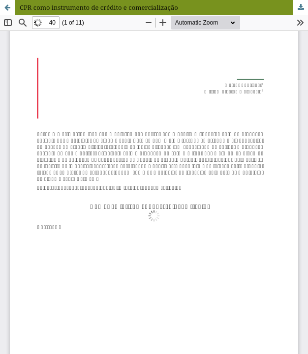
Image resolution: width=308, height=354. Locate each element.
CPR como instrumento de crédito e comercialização (99, 7)
